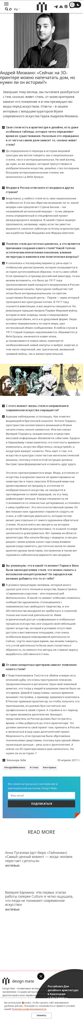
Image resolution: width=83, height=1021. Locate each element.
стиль (35, 767)
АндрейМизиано (15, 767)
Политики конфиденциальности (29, 1009)
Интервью (12, 865)
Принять (41, 1015)
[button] (41, 976)
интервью (50, 767)
